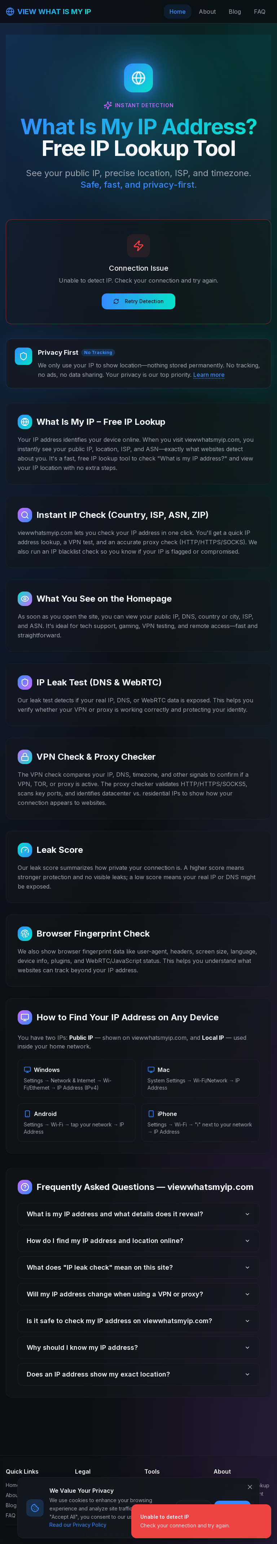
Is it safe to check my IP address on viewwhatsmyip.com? (138, 1321)
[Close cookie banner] (250, 1487)
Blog (235, 11)
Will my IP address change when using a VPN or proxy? (138, 1294)
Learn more (209, 374)
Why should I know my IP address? (138, 1347)
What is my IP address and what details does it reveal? (138, 1214)
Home (178, 11)
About (207, 11)
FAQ (259, 11)
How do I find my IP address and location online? (138, 1240)
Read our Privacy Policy (77, 1525)
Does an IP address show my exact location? (138, 1374)
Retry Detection (138, 301)
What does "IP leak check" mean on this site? (138, 1267)
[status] (201, 1521)
